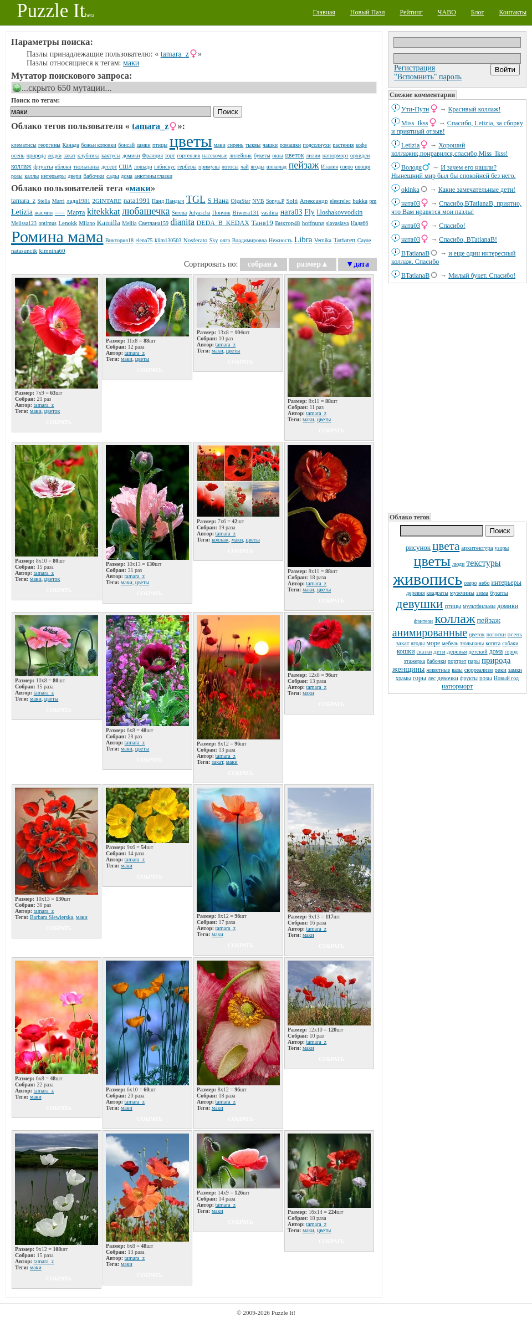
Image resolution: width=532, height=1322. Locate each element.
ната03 (410, 203)
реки (500, 669)
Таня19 (262, 222)
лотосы (230, 167)
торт (170, 155)
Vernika (322, 240)
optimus (48, 223)
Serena (179, 213)
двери (74, 176)
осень (515, 634)
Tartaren (345, 240)
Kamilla (108, 222)
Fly (309, 212)
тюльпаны (472, 643)
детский (478, 652)
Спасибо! (452, 225)
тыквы (252, 145)
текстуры (483, 563)
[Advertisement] (457, 397)
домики (507, 606)
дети (439, 651)
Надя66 (359, 223)
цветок (477, 634)
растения (343, 145)
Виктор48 (287, 223)
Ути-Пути (415, 109)
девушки (419, 604)
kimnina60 (52, 250)
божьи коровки (98, 145)
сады (112, 175)
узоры (502, 548)
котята (492, 643)
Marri (58, 201)
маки (131, 63)
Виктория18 (119, 240)
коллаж (454, 618)
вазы (457, 670)
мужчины (462, 592)
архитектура (477, 547)
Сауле (364, 240)
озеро (470, 583)
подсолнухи (317, 145)
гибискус (165, 167)
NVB (258, 201)
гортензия (189, 155)
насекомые (214, 155)
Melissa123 (24, 223)
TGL (196, 199)
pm (373, 201)
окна (277, 155)
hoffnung (313, 223)
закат (403, 643)
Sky (213, 240)
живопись (427, 579)
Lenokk (67, 223)
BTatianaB (415, 253)
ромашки (290, 145)
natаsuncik (24, 250)
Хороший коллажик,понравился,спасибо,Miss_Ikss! (449, 149)
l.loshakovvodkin (339, 212)
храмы (403, 678)
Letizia (410, 145)
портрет (457, 661)
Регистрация (414, 68)
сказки (424, 652)
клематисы (24, 145)
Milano (87, 223)
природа (496, 660)
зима (482, 592)
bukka (359, 200)
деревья (457, 651)
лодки (55, 155)
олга (225, 240)
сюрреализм (478, 670)
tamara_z (175, 54)
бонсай (126, 145)
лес (432, 678)
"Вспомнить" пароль (428, 77)
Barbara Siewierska (51, 917)
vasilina (269, 213)
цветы (432, 561)
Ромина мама (57, 236)
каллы (31, 176)
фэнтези (423, 621)
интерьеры (506, 582)
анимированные (429, 632)
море (433, 643)
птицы (452, 606)
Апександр (314, 200)
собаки (510, 643)
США (125, 167)
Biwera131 (245, 212)
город (511, 652)
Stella (43, 201)
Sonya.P (275, 201)
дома (496, 651)
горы (420, 678)
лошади (143, 167)
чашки (270, 145)
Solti (292, 200)
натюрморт (457, 686)
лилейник (240, 155)
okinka (410, 189)
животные (438, 670)
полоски (496, 634)
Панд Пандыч (168, 201)
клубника (89, 155)
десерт (109, 167)
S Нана (217, 200)
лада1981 (78, 200)
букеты (499, 592)
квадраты (437, 593)
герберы (187, 167)
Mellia (129, 223)
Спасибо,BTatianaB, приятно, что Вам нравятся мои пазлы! (456, 208)
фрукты (469, 678)
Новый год (506, 678)
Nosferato (195, 240)
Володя (411, 167)
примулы (208, 167)
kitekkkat (103, 211)
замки (515, 670)
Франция (152, 155)
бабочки (436, 661)
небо (484, 583)
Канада (71, 145)
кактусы (110, 155)
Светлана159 (153, 223)
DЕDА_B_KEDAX (223, 223)
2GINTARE (106, 200)
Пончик (221, 213)
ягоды (417, 643)
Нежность (281, 240)
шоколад (277, 167)
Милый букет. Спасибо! (481, 275)
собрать (58, 422)
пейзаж (489, 620)
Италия (329, 167)
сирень (235, 145)
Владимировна (249, 240)
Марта (76, 212)
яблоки (63, 167)
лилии (313, 155)
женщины (408, 669)
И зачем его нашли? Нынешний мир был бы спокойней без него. (453, 172)
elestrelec (340, 201)
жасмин (43, 213)
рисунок (418, 547)
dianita (182, 222)
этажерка (415, 661)
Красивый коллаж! (474, 109)
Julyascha (200, 213)
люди (458, 564)
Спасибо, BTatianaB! (468, 239)
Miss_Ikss (414, 123)
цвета (445, 546)
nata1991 (137, 200)
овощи (363, 167)
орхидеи (360, 155)
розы (485, 678)
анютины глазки (153, 176)
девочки (447, 678)
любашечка (146, 211)
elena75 (143, 240)
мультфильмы (479, 606)
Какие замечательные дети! (476, 189)
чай (245, 167)
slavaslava (337, 223)
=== (60, 212)
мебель (450, 643)
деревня (415, 593)
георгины (49, 145)
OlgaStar (240, 201)
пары (474, 661)
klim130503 (168, 240)
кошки (406, 651)
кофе (361, 145)
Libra (303, 239)
